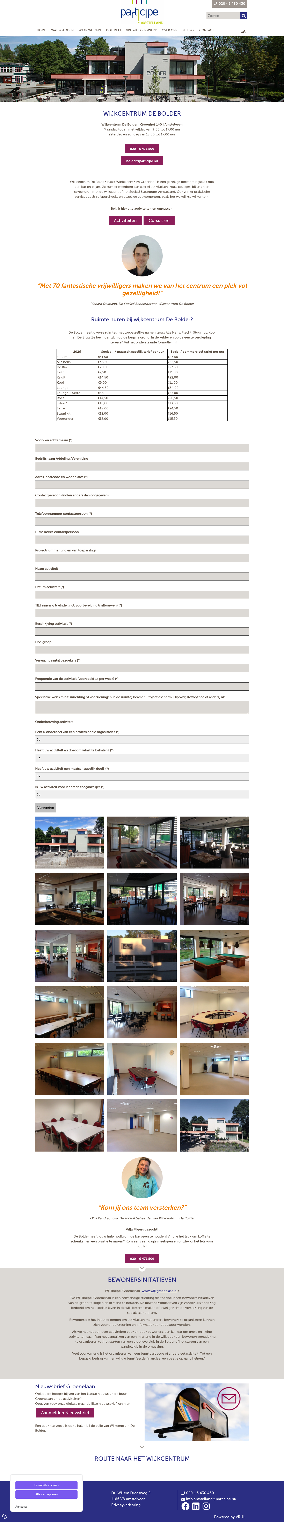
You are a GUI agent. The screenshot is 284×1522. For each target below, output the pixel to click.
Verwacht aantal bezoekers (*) (58, 660)
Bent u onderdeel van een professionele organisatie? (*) (77, 732)
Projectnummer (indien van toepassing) (66, 550)
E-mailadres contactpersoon (57, 532)
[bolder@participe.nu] (142, 160)
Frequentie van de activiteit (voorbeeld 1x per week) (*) (77, 678)
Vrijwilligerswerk (141, 30)
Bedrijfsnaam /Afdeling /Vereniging (62, 458)
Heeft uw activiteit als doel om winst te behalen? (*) (74, 750)
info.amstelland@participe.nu (211, 1499)
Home (41, 30)
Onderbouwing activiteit (54, 722)
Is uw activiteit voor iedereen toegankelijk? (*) (70, 787)
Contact (206, 30)
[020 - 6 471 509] (142, 148)
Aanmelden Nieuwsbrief (65, 1412)
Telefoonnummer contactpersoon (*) (64, 513)
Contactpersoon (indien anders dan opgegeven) (72, 495)
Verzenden (45, 807)
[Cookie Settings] (4, 1516)
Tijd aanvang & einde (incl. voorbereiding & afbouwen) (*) (79, 605)
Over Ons (169, 30)
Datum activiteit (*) (50, 587)
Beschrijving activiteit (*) (54, 623)
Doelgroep (44, 642)
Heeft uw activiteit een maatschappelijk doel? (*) (72, 768)
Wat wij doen (62, 30)
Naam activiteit (47, 568)
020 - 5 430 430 (197, 1493)
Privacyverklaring (126, 1505)
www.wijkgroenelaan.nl (159, 1291)
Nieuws (188, 30)
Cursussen (159, 220)
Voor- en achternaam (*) (54, 440)
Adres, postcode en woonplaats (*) (61, 477)
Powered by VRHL (229, 1517)
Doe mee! (113, 30)
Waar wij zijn (90, 30)
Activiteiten (125, 220)
